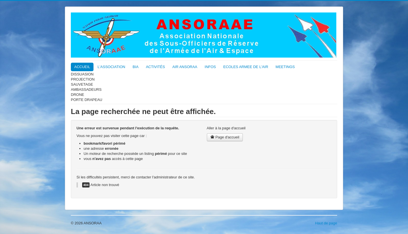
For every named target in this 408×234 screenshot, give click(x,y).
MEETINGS (285, 67)
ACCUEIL (82, 67)
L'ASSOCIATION (111, 67)
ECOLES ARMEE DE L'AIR (245, 67)
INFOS (210, 67)
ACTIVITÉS (155, 67)
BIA (136, 67)
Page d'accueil (225, 137)
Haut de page (326, 223)
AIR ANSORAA (184, 67)
